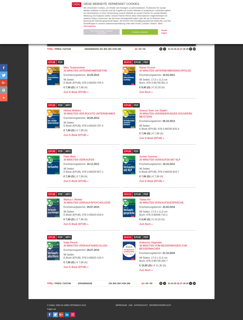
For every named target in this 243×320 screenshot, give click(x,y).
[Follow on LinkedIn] (66, 314)
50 (144, 49)
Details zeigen (164, 31)
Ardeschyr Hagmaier (150, 242)
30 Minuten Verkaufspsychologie (87, 202)
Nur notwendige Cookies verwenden (102, 32)
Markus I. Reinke (73, 199)
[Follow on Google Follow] (61, 314)
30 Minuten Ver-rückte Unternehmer (89, 113)
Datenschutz (141, 305)
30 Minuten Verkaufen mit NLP (159, 159)
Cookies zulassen (140, 32)
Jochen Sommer (148, 156)
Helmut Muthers (72, 110)
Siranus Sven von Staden (153, 110)
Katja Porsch (71, 242)
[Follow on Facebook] (49, 314)
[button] (3, 68)
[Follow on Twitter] (55, 314)
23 (169, 49)
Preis (58, 49)
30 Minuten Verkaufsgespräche (161, 202)
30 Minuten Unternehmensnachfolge (165, 70)
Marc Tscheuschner (74, 67)
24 (172, 49)
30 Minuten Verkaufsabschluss (85, 245)
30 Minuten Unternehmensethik (85, 70)
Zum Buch (145, 92)
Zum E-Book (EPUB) (75, 92)
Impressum (121, 305)
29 (187, 49)
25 (175, 49)
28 (184, 49)
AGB (130, 305)
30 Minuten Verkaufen (79, 159)
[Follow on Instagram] (72, 314)
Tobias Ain (145, 199)
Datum (67, 49)
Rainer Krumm (147, 67)
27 (181, 49)
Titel (50, 49)
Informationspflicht (160, 305)
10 (136, 49)
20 (140, 49)
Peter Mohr (70, 156)
